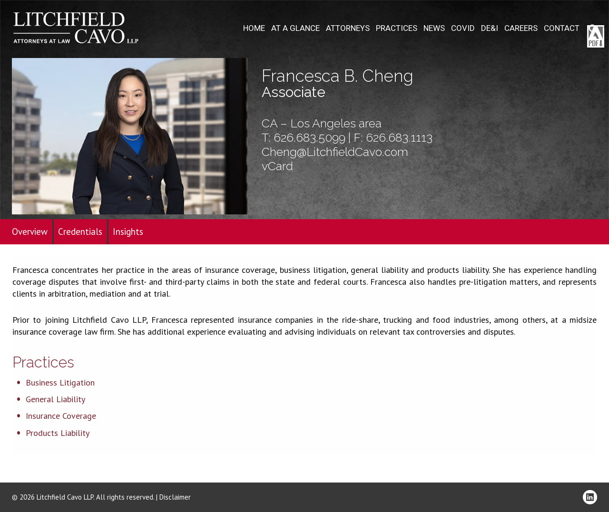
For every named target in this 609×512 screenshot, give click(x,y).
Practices (396, 28)
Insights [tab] (128, 231)
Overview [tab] (30, 231)
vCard (277, 166)
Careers (521, 28)
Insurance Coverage (61, 415)
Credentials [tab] (80, 231)
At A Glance (295, 28)
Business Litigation (60, 382)
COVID (463, 28)
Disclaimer (175, 497)
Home (254, 28)
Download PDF (595, 36)
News (434, 28)
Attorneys (348, 28)
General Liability (55, 399)
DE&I (489, 28)
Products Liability (57, 432)
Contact (562, 28)
